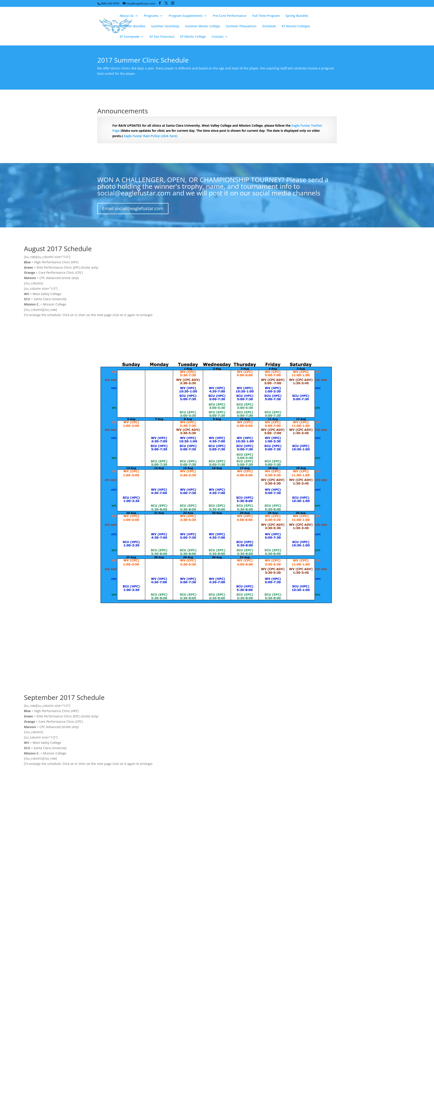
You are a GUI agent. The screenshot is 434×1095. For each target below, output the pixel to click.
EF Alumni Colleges (296, 26)
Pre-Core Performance (229, 16)
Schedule (269, 26)
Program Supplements (186, 16)
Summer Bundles (132, 26)
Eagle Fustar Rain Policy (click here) (151, 136)
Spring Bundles (296, 16)
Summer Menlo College (202, 26)
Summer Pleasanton (241, 26)
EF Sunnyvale (129, 37)
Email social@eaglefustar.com (133, 208)
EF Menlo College (193, 37)
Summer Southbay (165, 26)
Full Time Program (266, 16)
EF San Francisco (162, 37)
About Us (127, 16)
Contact (218, 37)
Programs (151, 16)
